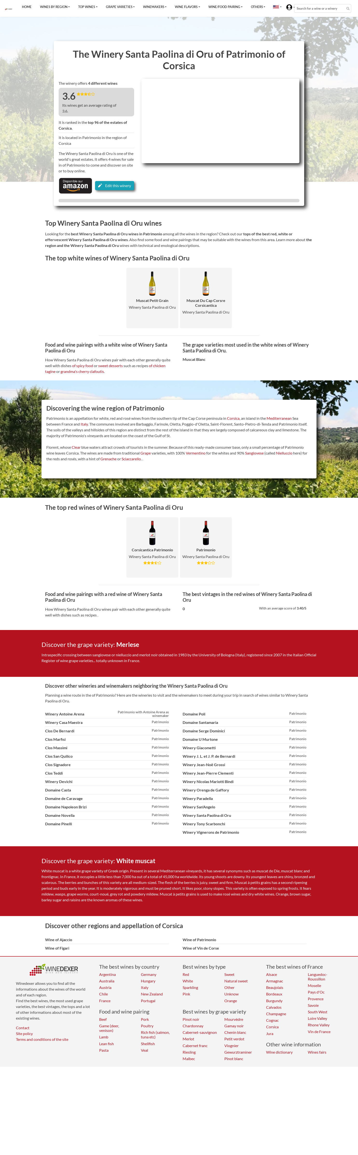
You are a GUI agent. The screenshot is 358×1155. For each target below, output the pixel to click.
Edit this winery (114, 185)
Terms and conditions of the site (42, 1039)
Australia (106, 981)
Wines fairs (317, 1052)
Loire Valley (317, 1018)
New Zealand (152, 994)
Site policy (24, 1033)
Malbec (189, 1058)
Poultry (147, 1025)
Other (229, 987)
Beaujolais (274, 987)
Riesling (189, 1052)
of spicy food (82, 365)
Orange (230, 1000)
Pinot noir (191, 1019)
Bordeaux (274, 994)
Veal (144, 1050)
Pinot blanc (233, 1058)
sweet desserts (110, 365)
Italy (84, 424)
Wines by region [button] (54, 7)
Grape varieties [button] (119, 7)
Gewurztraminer (238, 1052)
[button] (276, 6)
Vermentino (196, 453)
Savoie (313, 1005)
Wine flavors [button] (186, 7)
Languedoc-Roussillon (317, 976)
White (188, 981)
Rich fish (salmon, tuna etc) (155, 1034)
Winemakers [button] (153, 7)
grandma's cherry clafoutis (82, 371)
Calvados (274, 1007)
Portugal (148, 1000)
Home (27, 7)
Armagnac (274, 981)
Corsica (233, 418)
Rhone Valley (319, 1024)
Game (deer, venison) (109, 1028)
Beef (103, 1019)
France (104, 1000)
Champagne (276, 1013)
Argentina (107, 974)
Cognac (272, 1020)
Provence (316, 998)
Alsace (271, 974)
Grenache (108, 458)
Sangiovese (254, 453)
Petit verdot (234, 1038)
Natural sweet (236, 981)
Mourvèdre (233, 1019)
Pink (186, 994)
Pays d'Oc (316, 992)
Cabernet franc (195, 1045)
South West (317, 1011)
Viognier (231, 1045)
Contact (22, 1027)
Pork (145, 1019)
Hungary (148, 981)
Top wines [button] (86, 7)
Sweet (229, 974)
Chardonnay (193, 1025)
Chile (103, 994)
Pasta (104, 1050)
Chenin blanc (235, 1032)
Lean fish (106, 1043)
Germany (148, 974)
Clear (76, 447)
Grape (145, 453)
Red (186, 974)
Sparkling (190, 987)
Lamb (103, 1037)
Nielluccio (284, 453)
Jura (269, 1033)
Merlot (188, 1038)
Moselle (314, 985)
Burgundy (274, 1000)
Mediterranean (279, 418)
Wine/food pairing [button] (224, 7)
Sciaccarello (131, 458)
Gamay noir (234, 1025)
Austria (105, 987)
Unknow (231, 994)
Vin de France (319, 1031)
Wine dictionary (279, 1052)
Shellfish (148, 1043)
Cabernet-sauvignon (200, 1032)
